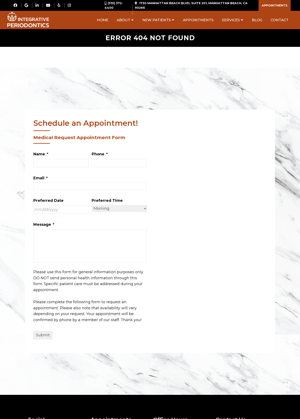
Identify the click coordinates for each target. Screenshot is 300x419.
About (123, 20)
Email (40, 178)
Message (43, 224)
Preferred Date (48, 200)
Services (231, 20)
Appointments (275, 5)
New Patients (156, 20)
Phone (100, 154)
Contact (280, 20)
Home (102, 20)
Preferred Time (107, 200)
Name (40, 154)
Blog (257, 20)
